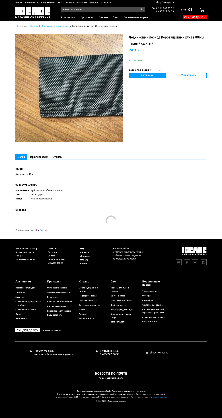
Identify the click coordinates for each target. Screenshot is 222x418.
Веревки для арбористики (59, 301)
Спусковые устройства (90, 305)
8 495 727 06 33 (165, 11)
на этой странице (160, 397)
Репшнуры (52, 297)
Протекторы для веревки (59, 311)
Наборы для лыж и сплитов (120, 289)
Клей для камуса (119, 305)
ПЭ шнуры (147, 295)
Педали (82, 314)
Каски (18, 314)
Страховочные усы (88, 300)
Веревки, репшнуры (25, 288)
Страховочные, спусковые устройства (28, 303)
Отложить (188, 75)
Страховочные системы (26, 309)
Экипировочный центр (26, 249)
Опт (60, 2)
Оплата (94, 2)
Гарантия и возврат (57, 259)
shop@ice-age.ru (165, 2)
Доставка (82, 2)
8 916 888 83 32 (165, 8)
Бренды (19, 256)
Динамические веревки (58, 292)
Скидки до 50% (195, 17)
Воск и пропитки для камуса (121, 316)
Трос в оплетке (149, 291)
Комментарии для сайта (31, 230)
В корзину (147, 75)
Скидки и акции (55, 263)
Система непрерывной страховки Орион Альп (153, 311)
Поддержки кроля (88, 296)
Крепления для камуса (121, 300)
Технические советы (25, 259)
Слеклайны (147, 300)
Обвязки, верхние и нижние (88, 289)
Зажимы (19, 297)
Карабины (20, 292)
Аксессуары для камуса (122, 309)
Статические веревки (57, 288)
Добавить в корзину (140, 70)
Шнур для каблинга (56, 306)
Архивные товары (52, 330)
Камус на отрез (118, 296)
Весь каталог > (23, 318)
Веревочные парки (24, 252)
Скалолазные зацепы (152, 305)
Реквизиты (53, 249)
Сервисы (69, 2)
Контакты (106, 2)
